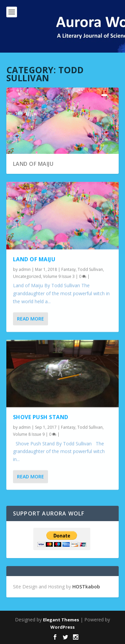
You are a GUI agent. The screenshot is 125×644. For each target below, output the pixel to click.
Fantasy (68, 269)
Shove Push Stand (40, 417)
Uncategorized (27, 276)
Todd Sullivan (90, 269)
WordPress (62, 627)
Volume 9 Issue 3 (59, 276)
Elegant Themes (61, 620)
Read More (30, 318)
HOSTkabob (86, 586)
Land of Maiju (33, 163)
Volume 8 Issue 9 (29, 434)
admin (25, 269)
